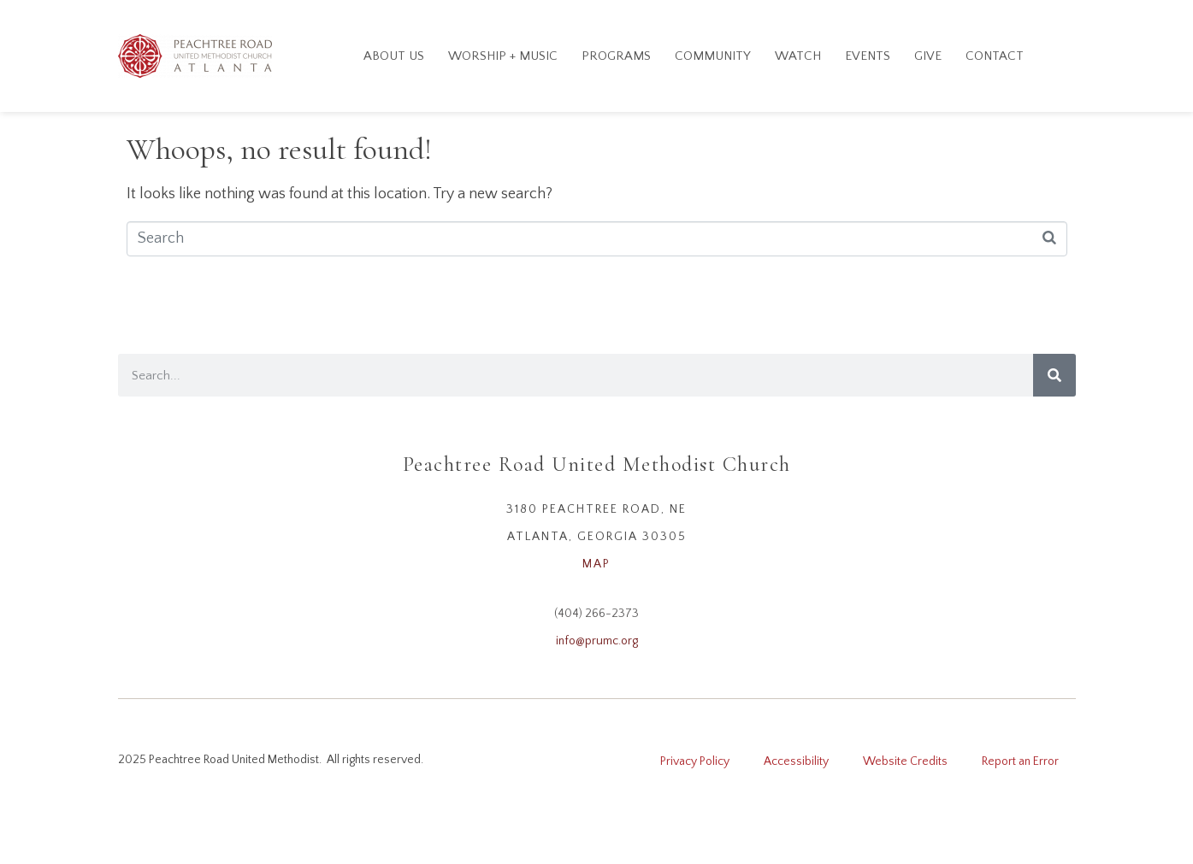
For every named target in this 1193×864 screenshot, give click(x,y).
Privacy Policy (694, 761)
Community (713, 56)
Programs (616, 56)
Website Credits (905, 761)
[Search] (1054, 375)
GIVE (928, 56)
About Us (393, 56)
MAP (596, 564)
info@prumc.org (597, 641)
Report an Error (1020, 761)
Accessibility (796, 761)
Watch (798, 56)
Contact (995, 56)
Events (867, 56)
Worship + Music (503, 56)
